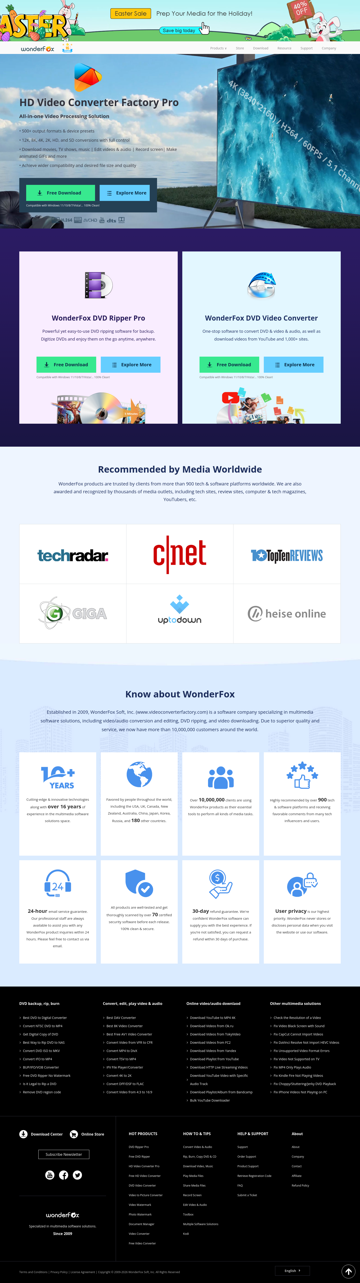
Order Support (246, 1157)
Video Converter (139, 1234)
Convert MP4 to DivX (122, 1051)
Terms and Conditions (33, 1272)
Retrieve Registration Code (254, 1176)
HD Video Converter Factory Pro (99, 102)
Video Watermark (140, 1205)
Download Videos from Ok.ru (211, 1026)
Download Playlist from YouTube (214, 1059)
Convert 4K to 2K (119, 1075)
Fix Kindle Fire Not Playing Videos (298, 1075)
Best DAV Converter (121, 1017)
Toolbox (188, 1214)
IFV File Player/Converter (125, 1067)
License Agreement (82, 1272)
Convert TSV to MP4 (121, 1059)
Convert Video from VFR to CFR (129, 1042)
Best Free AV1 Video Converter (129, 1034)
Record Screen (192, 1195)
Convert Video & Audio (197, 1147)
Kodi (186, 1234)
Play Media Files (193, 1176)
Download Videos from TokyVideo (215, 1034)
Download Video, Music (198, 1166)
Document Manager (141, 1224)
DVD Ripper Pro (139, 1147)
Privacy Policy (59, 1272)
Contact (297, 1166)
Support (242, 1147)
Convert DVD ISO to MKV (41, 1051)
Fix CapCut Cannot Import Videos (298, 1034)
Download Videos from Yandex (213, 1051)
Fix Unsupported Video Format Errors (301, 1051)
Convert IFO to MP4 (37, 1059)
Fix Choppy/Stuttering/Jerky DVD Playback (305, 1084)
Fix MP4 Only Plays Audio (292, 1067)
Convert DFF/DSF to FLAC (125, 1084)
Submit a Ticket (247, 1195)
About (296, 1147)
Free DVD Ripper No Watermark (46, 1075)
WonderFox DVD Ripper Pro (98, 318)
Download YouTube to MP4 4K (212, 1017)
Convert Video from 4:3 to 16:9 (129, 1092)
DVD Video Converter (142, 1185)
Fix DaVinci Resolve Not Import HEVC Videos (306, 1042)
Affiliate (296, 1176)
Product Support (248, 1166)
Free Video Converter (142, 1243)
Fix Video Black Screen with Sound (299, 1026)
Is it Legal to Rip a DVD (39, 1084)
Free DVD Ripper (139, 1157)
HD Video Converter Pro (144, 1166)
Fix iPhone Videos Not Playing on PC (300, 1092)
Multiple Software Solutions (200, 1224)
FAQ (240, 1185)
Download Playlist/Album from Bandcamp (221, 1092)
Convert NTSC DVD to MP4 (42, 1026)
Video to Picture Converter (146, 1195)
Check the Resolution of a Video (297, 1017)
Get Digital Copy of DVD (40, 1034)
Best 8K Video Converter (125, 1026)
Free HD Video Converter (145, 1176)
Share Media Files (194, 1185)
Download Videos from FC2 (210, 1042)
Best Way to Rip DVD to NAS (44, 1042)
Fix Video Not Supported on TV (296, 1059)
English (290, 1271)
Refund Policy (300, 1185)
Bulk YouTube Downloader (210, 1100)
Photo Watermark (140, 1214)
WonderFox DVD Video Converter (261, 318)
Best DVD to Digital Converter (45, 1017)
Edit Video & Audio (195, 1205)
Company (298, 1157)
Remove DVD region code (42, 1092)
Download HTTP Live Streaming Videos (219, 1067)
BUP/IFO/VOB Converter (41, 1067)
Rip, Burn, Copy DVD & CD (200, 1157)
